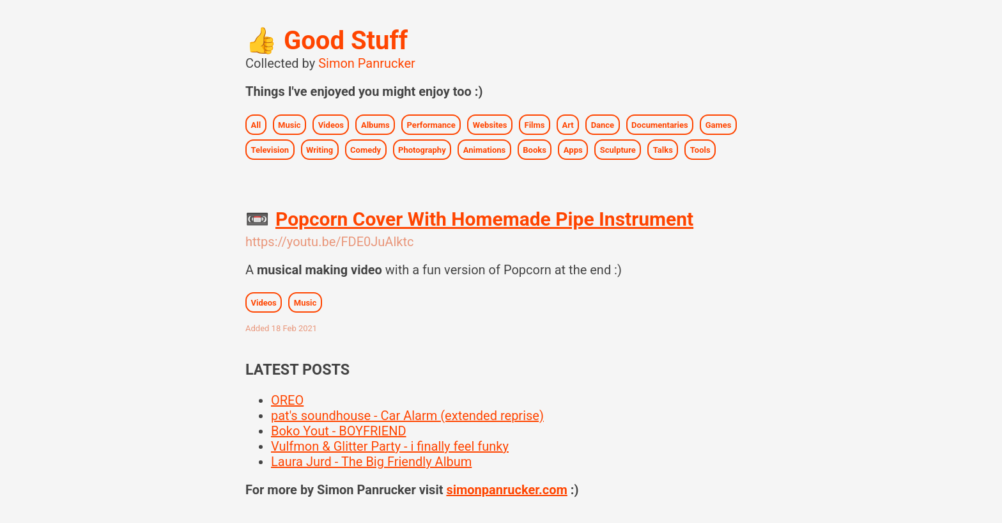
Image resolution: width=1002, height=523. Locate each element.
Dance (603, 124)
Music (289, 124)
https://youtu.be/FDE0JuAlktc (329, 241)
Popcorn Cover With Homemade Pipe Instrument (484, 219)
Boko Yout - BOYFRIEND (338, 431)
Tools (700, 149)
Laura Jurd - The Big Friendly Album (371, 461)
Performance (431, 124)
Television (270, 149)
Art (567, 124)
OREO (287, 400)
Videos (331, 124)
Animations (484, 149)
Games (718, 124)
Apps (573, 149)
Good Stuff (326, 41)
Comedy (365, 149)
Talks (663, 149)
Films (535, 124)
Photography (422, 149)
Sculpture (618, 149)
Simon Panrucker (366, 63)
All (256, 124)
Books (534, 149)
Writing (319, 149)
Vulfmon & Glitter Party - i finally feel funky (390, 446)
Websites (490, 124)
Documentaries (659, 124)
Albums (375, 124)
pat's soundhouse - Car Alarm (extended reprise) (407, 415)
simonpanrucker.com (506, 489)
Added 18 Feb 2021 (281, 328)
